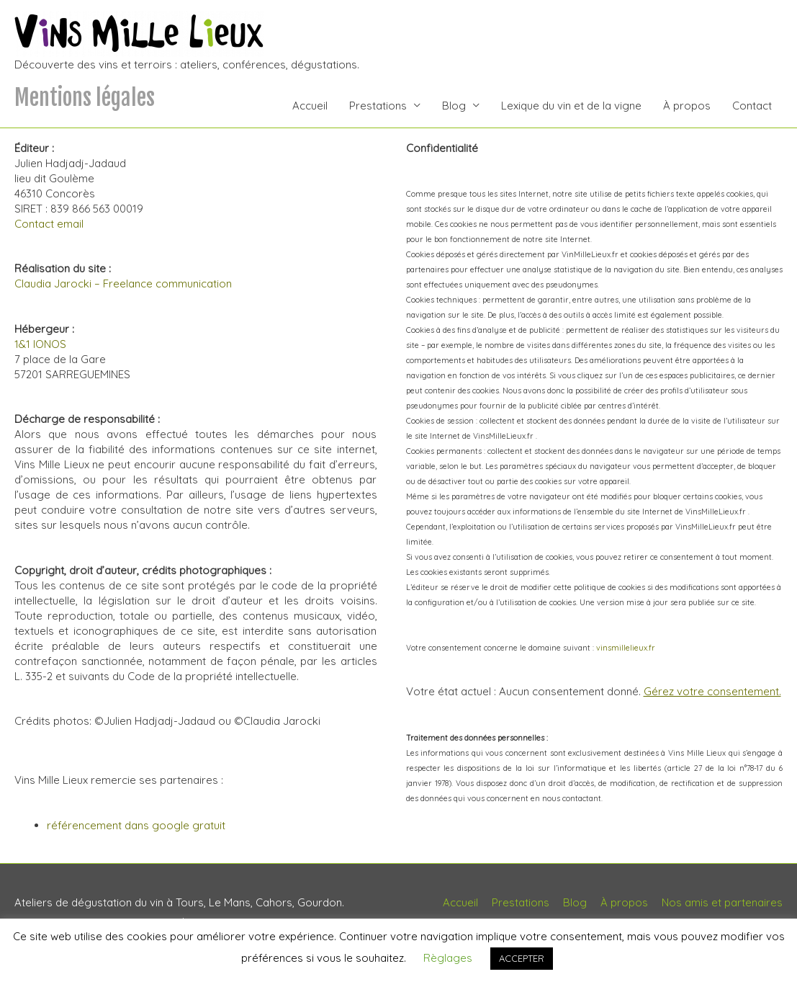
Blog (454, 105)
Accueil (310, 105)
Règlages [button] (447, 958)
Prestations (378, 105)
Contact (752, 105)
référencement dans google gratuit (136, 825)
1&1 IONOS (40, 344)
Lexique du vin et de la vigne (571, 105)
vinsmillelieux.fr (625, 648)
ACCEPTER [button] (521, 958)
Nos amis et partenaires (722, 902)
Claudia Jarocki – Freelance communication (123, 283)
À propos (687, 105)
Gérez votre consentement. (712, 691)
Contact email (49, 224)
